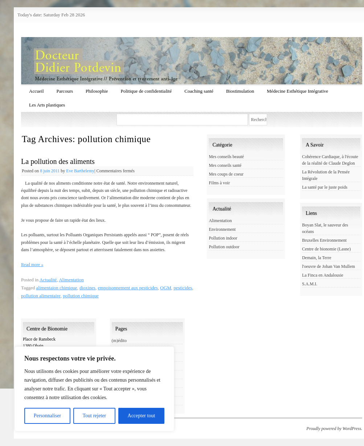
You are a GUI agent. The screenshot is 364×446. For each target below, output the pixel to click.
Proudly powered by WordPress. (334, 428)
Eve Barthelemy (80, 170)
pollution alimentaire (41, 295)
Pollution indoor (223, 238)
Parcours (65, 91)
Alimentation (71, 279)
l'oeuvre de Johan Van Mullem (328, 266)
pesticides (182, 287)
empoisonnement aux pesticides (128, 287)
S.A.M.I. (309, 283)
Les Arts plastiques (47, 105)
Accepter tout (141, 415)
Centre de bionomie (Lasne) (326, 249)
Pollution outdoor (224, 246)
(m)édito (119, 340)
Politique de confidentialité (146, 91)
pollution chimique (81, 295)
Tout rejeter (94, 415)
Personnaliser (47, 415)
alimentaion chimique (56, 287)
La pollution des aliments (58, 161)
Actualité (48, 279)
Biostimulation (240, 91)
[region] (94, 388)
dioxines (87, 287)
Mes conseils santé (225, 165)
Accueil (36, 91)
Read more (32, 264)
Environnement (222, 229)
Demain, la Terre (316, 257)
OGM (165, 287)
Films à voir (219, 182)
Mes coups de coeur (226, 174)
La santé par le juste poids (324, 187)
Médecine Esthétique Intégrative (297, 91)
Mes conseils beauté (226, 156)
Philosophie (97, 91)
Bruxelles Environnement (324, 240)
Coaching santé (198, 91)
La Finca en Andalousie (322, 275)
